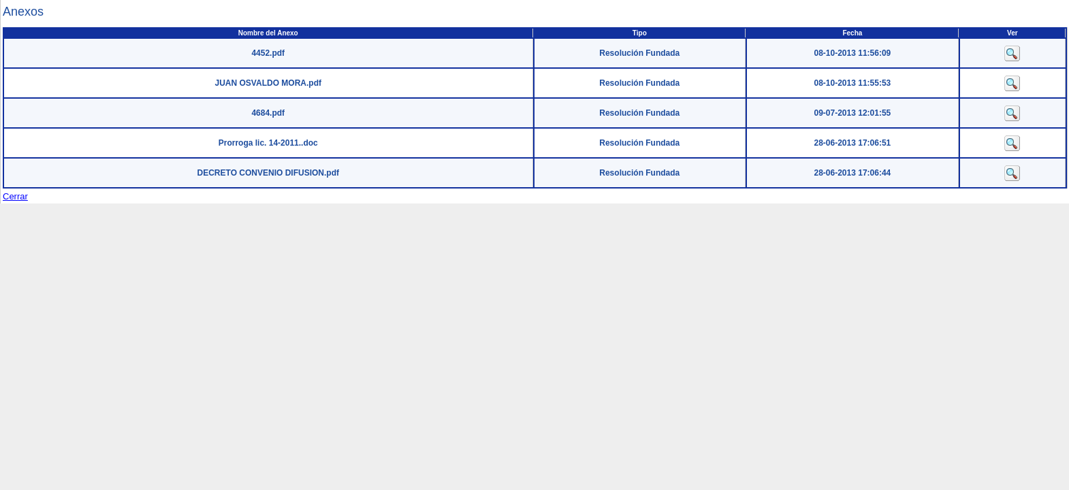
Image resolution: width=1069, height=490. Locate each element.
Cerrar (15, 196)
